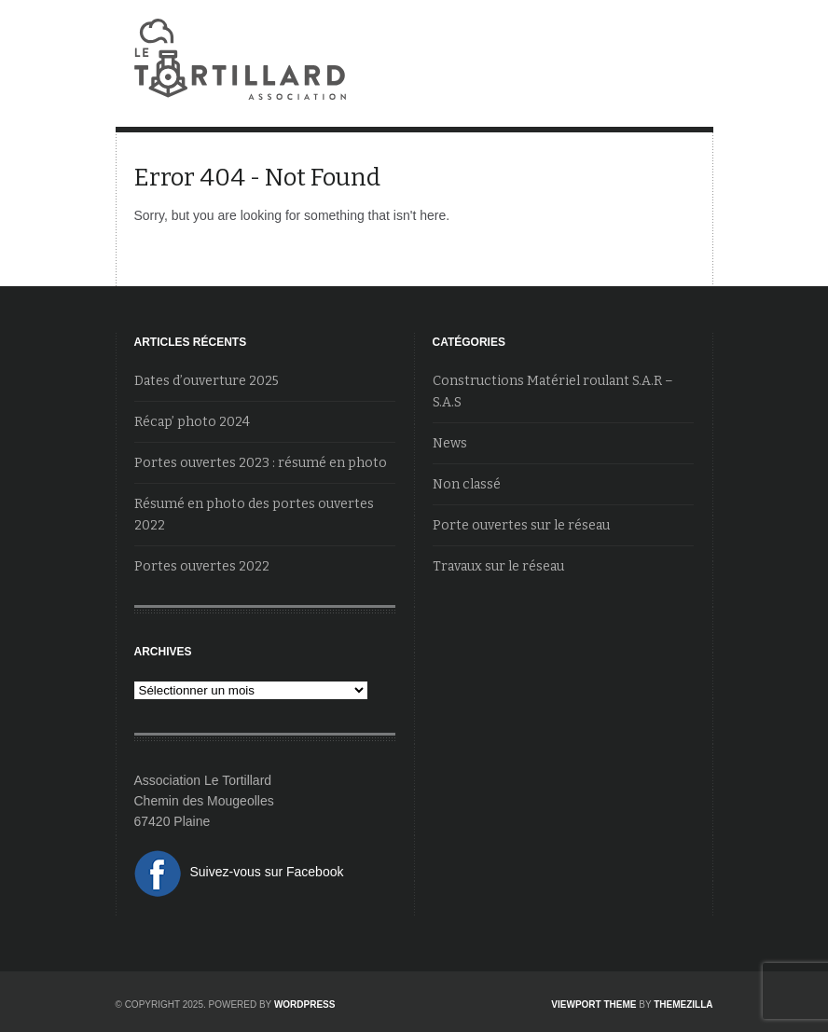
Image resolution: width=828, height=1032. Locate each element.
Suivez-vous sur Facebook (267, 871)
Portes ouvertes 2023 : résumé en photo (260, 463)
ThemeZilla (683, 1004)
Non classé (467, 484)
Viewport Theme (593, 1004)
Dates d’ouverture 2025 (206, 381)
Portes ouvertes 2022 (201, 566)
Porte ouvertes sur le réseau (521, 525)
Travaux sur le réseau (498, 566)
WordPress (305, 1004)
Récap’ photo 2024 (192, 422)
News (450, 443)
